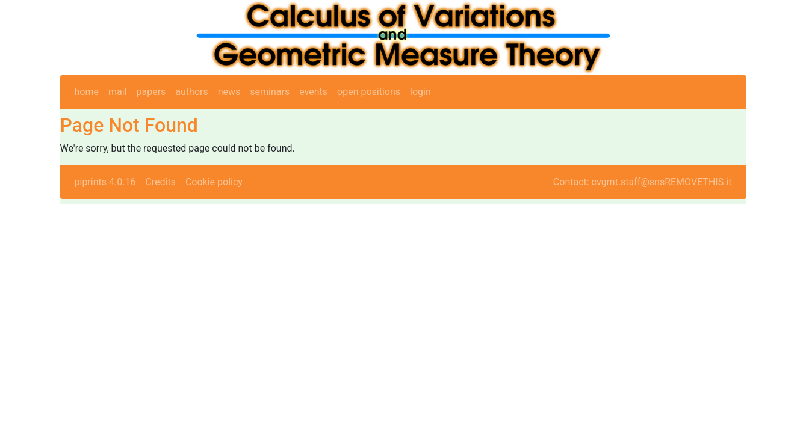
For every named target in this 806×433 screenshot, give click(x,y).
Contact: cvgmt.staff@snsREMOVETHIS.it (642, 182)
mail (117, 91)
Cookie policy (214, 182)
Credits (160, 182)
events (313, 91)
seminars (270, 91)
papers (151, 91)
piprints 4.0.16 (105, 182)
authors (191, 91)
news (229, 91)
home (87, 91)
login (420, 91)
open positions (368, 91)
